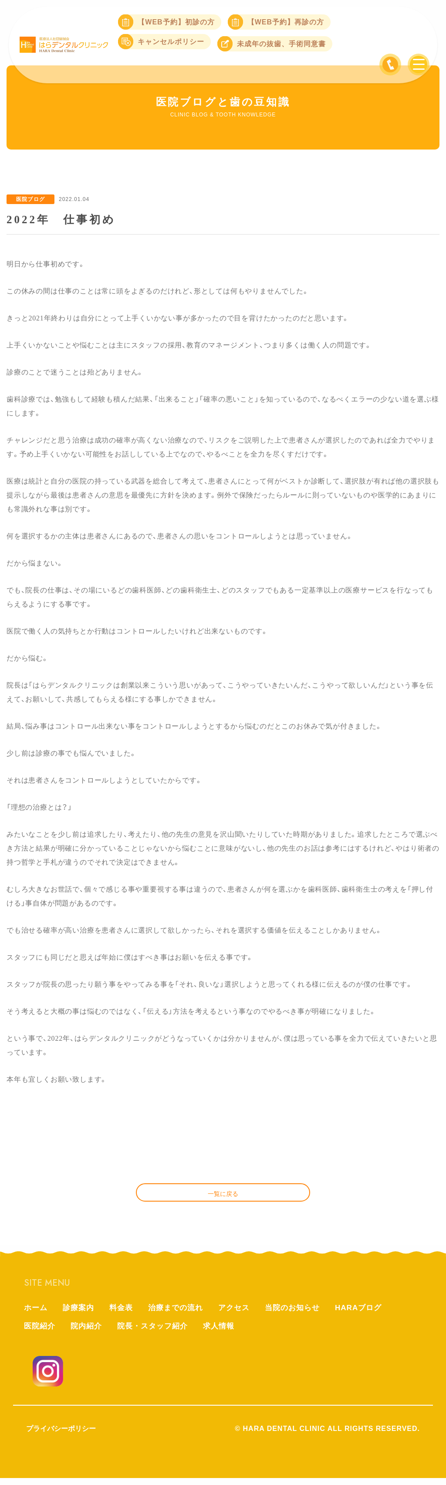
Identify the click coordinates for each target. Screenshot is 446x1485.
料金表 (124, 1313)
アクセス (242, 1313)
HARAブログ (371, 1313)
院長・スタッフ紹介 (158, 1332)
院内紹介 (88, 1332)
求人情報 (226, 1332)
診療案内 (80, 1313)
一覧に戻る (223, 1196)
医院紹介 (40, 1332)
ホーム (36, 1313)
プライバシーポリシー (61, 1435)
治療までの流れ (181, 1313)
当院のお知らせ (303, 1313)
